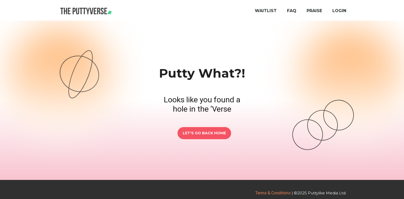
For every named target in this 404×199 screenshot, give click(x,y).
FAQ (291, 10)
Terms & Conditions (273, 192)
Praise (314, 10)
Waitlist (266, 10)
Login (339, 10)
